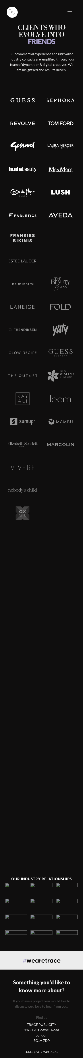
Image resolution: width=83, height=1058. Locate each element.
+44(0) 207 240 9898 (41, 1052)
